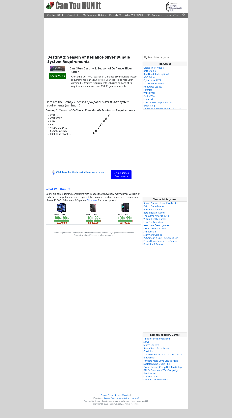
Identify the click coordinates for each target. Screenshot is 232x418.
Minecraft (148, 99)
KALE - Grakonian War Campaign (160, 370)
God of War (149, 96)
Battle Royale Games (154, 212)
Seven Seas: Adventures (156, 348)
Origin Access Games (154, 228)
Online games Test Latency (121, 174)
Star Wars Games (152, 234)
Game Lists (73, 15)
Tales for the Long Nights (156, 338)
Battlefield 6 (149, 70)
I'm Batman (149, 231)
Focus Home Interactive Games (160, 241)
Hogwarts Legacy (152, 86)
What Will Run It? (58, 189)
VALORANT (149, 93)
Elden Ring (149, 105)
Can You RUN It (55, 15)
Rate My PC (115, 15)
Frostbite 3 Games (153, 244)
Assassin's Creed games (156, 225)
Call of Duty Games (153, 206)
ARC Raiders (149, 77)
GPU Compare (154, 15)
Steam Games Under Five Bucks (160, 203)
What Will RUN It (134, 15)
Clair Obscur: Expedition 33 (158, 102)
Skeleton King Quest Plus (156, 363)
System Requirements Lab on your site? (121, 398)
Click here (92, 200)
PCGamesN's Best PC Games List (160, 237)
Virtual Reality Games (154, 219)
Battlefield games (152, 209)
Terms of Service (122, 395)
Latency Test (172, 15)
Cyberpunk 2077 (152, 80)
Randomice (149, 373)
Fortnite (147, 89)
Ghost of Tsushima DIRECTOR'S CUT (162, 108)
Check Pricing (57, 75)
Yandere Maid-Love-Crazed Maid (160, 360)
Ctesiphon (148, 351)
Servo (146, 341)
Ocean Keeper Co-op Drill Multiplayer (163, 367)
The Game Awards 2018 (156, 215)
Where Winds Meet (153, 83)
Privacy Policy (107, 395)
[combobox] (166, 57)
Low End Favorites (153, 222)
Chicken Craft (150, 376)
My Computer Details (94, 15)
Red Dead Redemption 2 (156, 74)
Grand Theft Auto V (153, 67)
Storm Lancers (151, 345)
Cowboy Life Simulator (155, 379)
